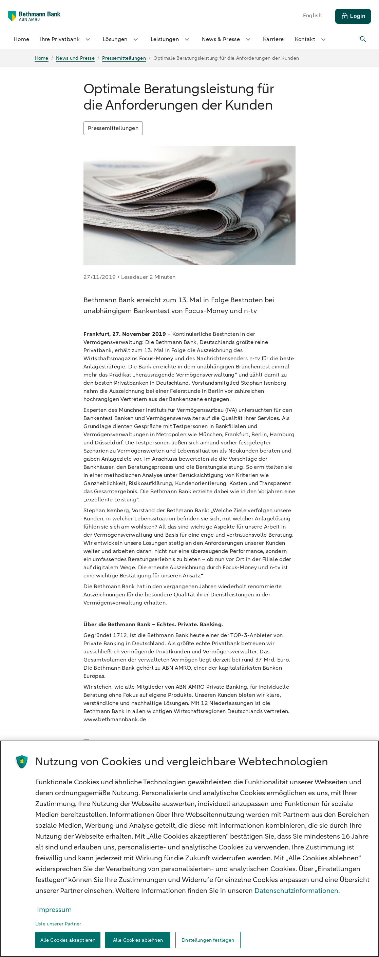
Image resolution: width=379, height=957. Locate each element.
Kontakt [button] (311, 39)
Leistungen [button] (171, 39)
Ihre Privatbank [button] (66, 39)
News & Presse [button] (227, 39)
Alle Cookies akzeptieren (67, 940)
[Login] (353, 16)
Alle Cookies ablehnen (138, 940)
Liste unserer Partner (58, 924)
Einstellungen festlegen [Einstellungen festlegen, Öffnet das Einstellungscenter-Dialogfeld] (208, 940)
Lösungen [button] (121, 39)
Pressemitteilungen (113, 128)
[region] (189, 848)
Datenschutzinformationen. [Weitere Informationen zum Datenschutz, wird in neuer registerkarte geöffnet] (297, 890)
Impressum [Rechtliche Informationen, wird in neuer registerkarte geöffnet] (54, 909)
